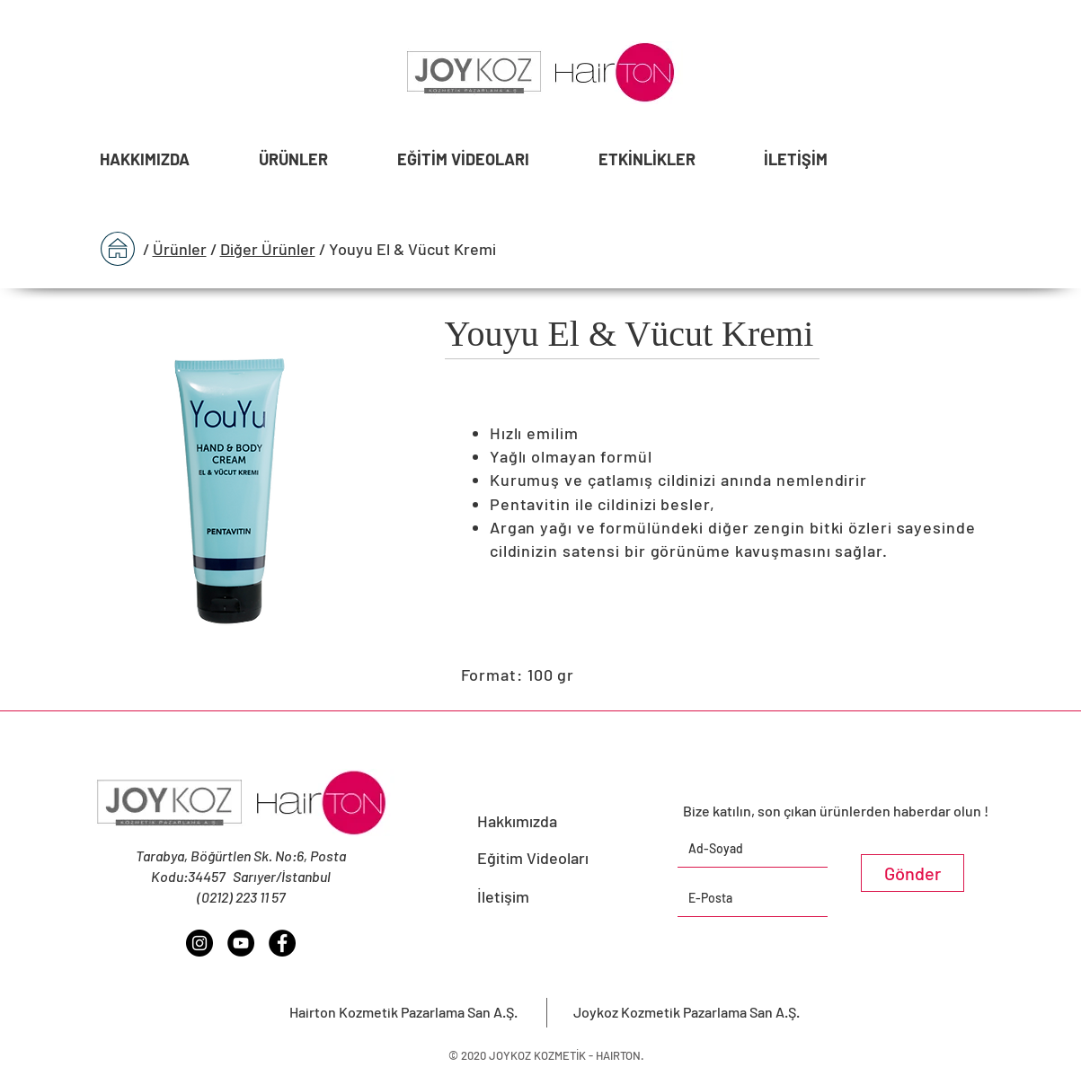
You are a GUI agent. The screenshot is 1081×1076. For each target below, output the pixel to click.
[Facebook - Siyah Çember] (282, 943)
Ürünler (180, 249)
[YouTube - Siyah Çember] (240, 943)
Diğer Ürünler (267, 249)
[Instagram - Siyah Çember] (199, 943)
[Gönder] (912, 873)
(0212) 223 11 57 (241, 896)
